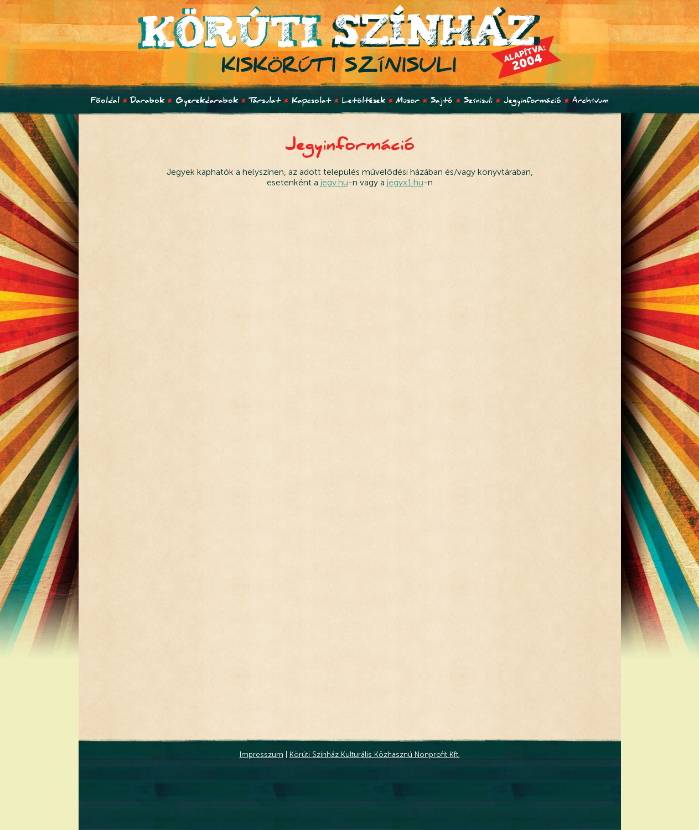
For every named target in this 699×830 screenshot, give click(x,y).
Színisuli (478, 102)
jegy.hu (334, 182)
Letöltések (363, 102)
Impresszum (261, 754)
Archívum (590, 102)
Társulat (265, 102)
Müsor (408, 102)
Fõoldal (105, 102)
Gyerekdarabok (206, 102)
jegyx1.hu (405, 182)
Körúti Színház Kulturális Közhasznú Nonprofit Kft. (374, 754)
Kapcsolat (311, 102)
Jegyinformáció (532, 102)
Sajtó (442, 102)
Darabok (147, 102)
